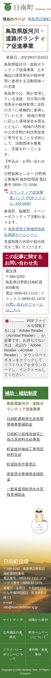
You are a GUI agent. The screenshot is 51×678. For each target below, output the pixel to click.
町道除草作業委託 (21, 464)
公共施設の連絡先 (12, 635)
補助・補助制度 (21, 393)
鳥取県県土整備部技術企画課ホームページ (24, 232)
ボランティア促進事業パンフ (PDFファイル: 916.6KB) (28, 198)
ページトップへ (39, 520)
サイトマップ (12, 619)
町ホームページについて (38, 635)
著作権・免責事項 (38, 652)
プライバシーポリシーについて (12, 654)
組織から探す (38, 619)
